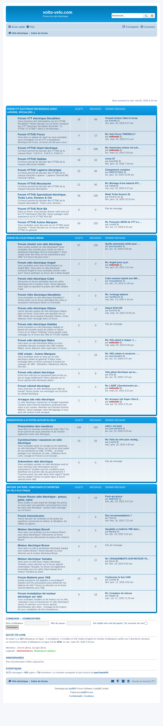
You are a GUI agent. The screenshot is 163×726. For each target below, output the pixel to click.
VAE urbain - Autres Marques (37, 353)
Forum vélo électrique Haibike (37, 324)
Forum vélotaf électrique (34, 385)
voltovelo (114, 136)
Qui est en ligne (16, 635)
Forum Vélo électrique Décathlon (39, 294)
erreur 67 (110, 158)
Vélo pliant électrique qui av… (121, 372)
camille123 (114, 297)
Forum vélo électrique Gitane (37, 308)
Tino (111, 518)
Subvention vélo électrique (35, 461)
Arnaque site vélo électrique (36, 399)
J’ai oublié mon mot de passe (107, 623)
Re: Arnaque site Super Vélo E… (122, 399)
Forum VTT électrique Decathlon (39, 118)
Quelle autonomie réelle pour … (122, 244)
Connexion (12, 618)
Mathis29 (113, 499)
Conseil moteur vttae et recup (121, 118)
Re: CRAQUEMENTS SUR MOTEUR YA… (127, 558)
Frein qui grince (113, 496)
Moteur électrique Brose (33, 545)
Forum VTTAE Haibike (32, 159)
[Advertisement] (84, 68)
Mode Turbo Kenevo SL (118, 194)
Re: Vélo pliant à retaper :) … (120, 340)
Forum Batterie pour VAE (34, 577)
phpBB (72, 688)
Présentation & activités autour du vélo (31, 420)
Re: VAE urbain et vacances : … (122, 353)
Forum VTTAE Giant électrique (37, 147)
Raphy (112, 595)
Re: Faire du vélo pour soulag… (122, 439)
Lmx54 (112, 224)
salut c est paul (113, 426)
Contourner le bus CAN (118, 577)
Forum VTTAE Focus (31, 134)
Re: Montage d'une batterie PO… (123, 183)
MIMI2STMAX (116, 172)
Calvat (112, 185)
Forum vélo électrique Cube (36, 278)
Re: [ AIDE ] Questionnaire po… (122, 385)
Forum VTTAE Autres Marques (37, 222)
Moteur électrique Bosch (34, 529)
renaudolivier (115, 281)
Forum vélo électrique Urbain (25, 238)
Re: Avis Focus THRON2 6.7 (120, 134)
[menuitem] (30, 26)
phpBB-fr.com (86, 692)
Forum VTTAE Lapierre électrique (39, 170)
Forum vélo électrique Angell (37, 262)
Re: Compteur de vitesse (118, 593)
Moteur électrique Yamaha (35, 558)
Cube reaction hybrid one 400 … (122, 278)
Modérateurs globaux (45, 651)
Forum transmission (31, 515)
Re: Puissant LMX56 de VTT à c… (123, 222)
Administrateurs (25, 651)
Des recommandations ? (118, 515)
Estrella (113, 120)
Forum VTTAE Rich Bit (32, 208)
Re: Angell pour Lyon (116, 262)
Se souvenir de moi (135, 623)
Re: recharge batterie (116, 294)
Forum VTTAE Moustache (34, 183)
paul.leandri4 (115, 246)
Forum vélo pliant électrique (36, 372)
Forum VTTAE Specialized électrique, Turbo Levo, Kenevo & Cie (42, 196)
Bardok (112, 531)
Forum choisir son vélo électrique (40, 244)
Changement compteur (117, 169)
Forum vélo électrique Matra (36, 340)
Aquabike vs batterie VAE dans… (123, 529)
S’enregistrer (31, 618)
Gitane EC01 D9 (113, 308)
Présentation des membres (35, 426)
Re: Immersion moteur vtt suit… (122, 147)
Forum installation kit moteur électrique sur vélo (37, 595)
